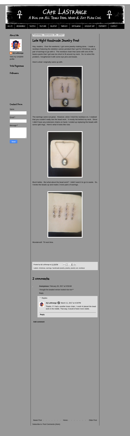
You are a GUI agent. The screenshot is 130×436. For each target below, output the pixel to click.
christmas (42, 268)
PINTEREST (102, 26)
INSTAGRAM (76, 26)
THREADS (64, 26)
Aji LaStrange (51, 303)
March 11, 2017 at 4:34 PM (71, 303)
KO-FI (10, 26)
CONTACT (114, 26)
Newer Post (37, 420)
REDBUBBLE (21, 26)
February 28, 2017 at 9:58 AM (61, 286)
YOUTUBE (43, 26)
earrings (49, 268)
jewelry (67, 268)
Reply (41, 293)
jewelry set (74, 268)
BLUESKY (53, 26)
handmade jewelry (58, 268)
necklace (82, 268)
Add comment (38, 322)
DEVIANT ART (89, 26)
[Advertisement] (65, 402)
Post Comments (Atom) (51, 424)
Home (65, 420)
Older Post (93, 420)
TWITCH (32, 26)
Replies (44, 298)
